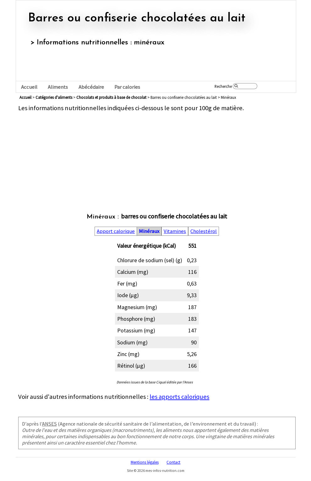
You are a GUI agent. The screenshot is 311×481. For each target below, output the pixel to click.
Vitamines (175, 231)
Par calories (127, 87)
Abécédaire (91, 87)
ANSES (49, 424)
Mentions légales (145, 462)
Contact (173, 462)
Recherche (223, 86)
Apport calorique (116, 231)
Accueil (29, 87)
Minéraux (149, 231)
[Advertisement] (156, 156)
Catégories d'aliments (53, 97)
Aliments (58, 87)
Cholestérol (203, 231)
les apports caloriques (179, 397)
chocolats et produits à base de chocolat (111, 97)
